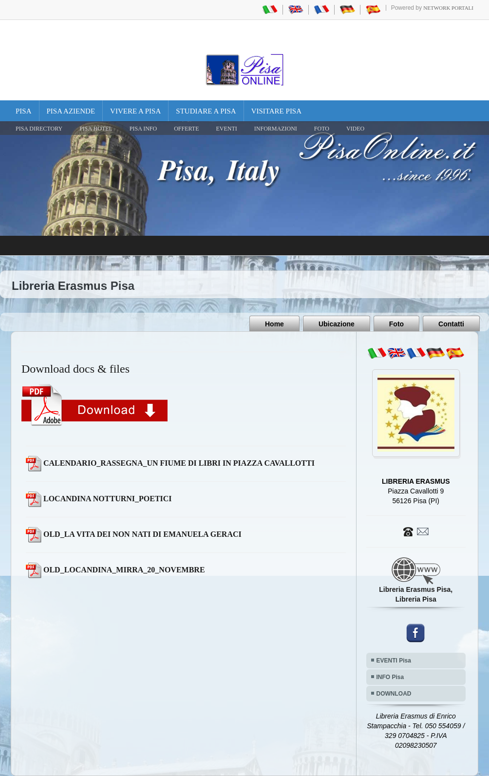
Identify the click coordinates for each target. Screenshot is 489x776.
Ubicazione (337, 324)
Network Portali (448, 8)
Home (274, 324)
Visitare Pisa (276, 111)
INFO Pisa (390, 677)
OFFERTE (186, 128)
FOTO (321, 128)
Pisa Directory (39, 128)
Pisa (24, 111)
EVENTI (226, 128)
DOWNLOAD (394, 693)
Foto (396, 324)
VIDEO (355, 128)
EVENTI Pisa (393, 660)
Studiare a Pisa (206, 111)
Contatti (451, 324)
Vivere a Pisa (135, 111)
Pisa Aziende (71, 111)
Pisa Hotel (96, 128)
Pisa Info (143, 128)
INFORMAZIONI (275, 128)
